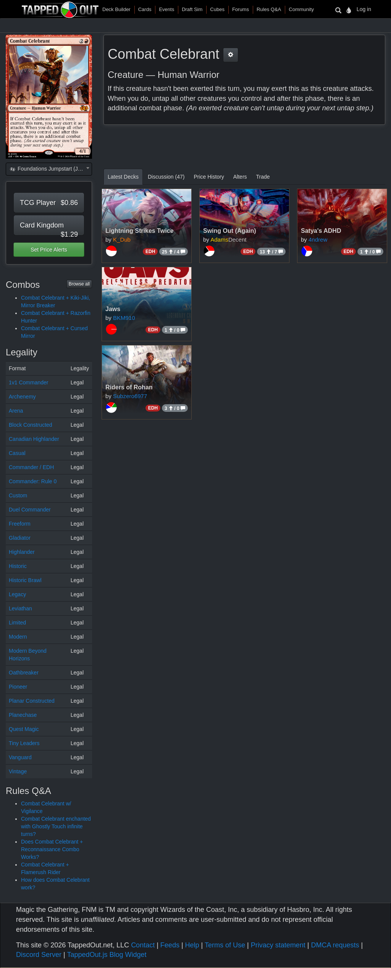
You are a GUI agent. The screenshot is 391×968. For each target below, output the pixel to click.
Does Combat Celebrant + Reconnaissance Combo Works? (52, 849)
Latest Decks (123, 177)
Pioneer (18, 687)
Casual (17, 453)
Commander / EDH (31, 467)
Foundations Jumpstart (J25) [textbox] (47, 169)
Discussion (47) (166, 177)
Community (301, 9)
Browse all (79, 284)
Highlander (22, 552)
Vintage (18, 771)
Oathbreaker (24, 673)
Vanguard (20, 757)
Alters (240, 177)
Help (192, 945)
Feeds (169, 945)
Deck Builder (116, 9)
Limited (17, 623)
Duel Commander (30, 510)
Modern (18, 637)
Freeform (20, 524)
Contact (143, 945)
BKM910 (124, 318)
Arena (16, 411)
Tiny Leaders (24, 743)
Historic (18, 566)
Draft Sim (192, 9)
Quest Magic (24, 729)
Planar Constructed (32, 701)
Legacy (17, 594)
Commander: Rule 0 (33, 481)
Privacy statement (278, 945)
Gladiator (20, 538)
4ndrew (318, 239)
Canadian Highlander (34, 439)
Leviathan (20, 608)
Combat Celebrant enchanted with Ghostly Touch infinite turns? (56, 826)
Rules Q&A (269, 9)
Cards (145, 9)
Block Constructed (30, 425)
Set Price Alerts (49, 250)
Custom (18, 495)
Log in (364, 9)
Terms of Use (225, 945)
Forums (240, 9)
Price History (209, 177)
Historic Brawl (25, 580)
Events (166, 9)
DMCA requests (335, 945)
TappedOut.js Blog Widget (106, 954)
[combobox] (49, 169)
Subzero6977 (130, 396)
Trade (263, 177)
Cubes (217, 9)
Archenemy (22, 397)
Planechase (23, 715)
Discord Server (38, 954)
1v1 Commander (28, 382)
